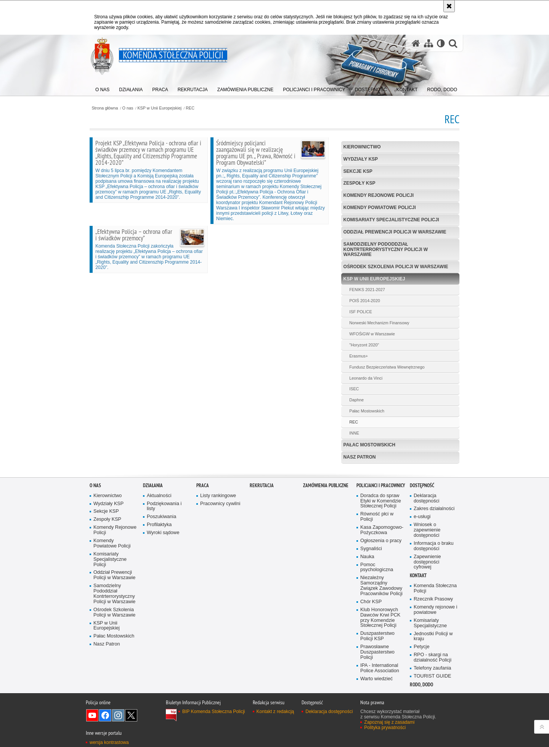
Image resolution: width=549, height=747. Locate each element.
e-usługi (422, 516)
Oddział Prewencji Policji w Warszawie (395, 232)
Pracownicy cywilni (220, 503)
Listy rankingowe (218, 495)
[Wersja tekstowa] (441, 43)
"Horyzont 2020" (364, 345)
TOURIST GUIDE (432, 676)
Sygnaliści (371, 548)
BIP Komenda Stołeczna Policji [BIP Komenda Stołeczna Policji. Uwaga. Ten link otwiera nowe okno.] (213, 711)
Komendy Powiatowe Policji (380, 207)
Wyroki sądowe (163, 532)
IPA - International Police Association (379, 668)
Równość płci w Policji (376, 517)
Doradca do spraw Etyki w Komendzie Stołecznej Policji (380, 501)
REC (190, 108)
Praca (202, 485)
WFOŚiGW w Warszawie (372, 334)
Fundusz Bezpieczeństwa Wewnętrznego (386, 367)
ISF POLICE (360, 311)
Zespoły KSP (360, 183)
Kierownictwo (362, 147)
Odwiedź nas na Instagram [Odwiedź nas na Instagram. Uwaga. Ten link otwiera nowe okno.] (118, 715)
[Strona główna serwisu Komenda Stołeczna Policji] (416, 43)
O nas (127, 108)
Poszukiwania (161, 516)
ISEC (354, 388)
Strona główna (105, 108)
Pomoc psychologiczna (376, 567)
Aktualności (159, 495)
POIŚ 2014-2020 (364, 300)
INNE (354, 433)
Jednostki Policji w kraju (433, 636)
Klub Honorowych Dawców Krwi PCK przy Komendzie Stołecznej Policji (380, 617)
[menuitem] (102, 88)
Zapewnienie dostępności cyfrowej (427, 562)
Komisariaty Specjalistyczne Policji (391, 219)
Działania (153, 485)
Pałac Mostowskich (366, 411)
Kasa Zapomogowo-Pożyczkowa (381, 530)
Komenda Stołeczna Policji (435, 588)
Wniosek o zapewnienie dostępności (427, 530)
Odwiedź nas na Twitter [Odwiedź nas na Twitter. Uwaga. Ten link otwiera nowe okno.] (131, 715)
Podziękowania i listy (164, 506)
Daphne (356, 400)
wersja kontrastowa (109, 742)
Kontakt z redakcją (275, 711)
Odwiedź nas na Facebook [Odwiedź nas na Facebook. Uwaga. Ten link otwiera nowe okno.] (105, 715)
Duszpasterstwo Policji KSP (377, 636)
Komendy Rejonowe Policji (379, 195)
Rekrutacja (262, 485)
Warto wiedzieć (376, 678)
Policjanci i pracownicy (380, 485)
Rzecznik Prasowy (433, 599)
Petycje (421, 646)
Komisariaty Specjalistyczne (430, 623)
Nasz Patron (360, 457)
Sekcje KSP (358, 171)
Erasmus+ (358, 356)
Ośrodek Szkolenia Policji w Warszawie (396, 266)
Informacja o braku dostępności (434, 546)
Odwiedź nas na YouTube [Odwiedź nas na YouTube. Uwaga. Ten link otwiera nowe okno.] (92, 715)
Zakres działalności (434, 508)
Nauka (367, 556)
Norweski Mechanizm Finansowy (379, 322)
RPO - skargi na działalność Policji (432, 657)
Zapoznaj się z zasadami (389, 722)
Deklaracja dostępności (426, 498)
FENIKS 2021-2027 (367, 289)
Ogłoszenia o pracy (380, 540)
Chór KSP (371, 601)
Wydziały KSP (361, 159)
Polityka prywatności (385, 727)
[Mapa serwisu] (428, 43)
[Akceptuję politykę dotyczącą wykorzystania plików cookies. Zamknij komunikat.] (449, 6)
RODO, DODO (421, 684)
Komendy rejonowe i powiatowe (435, 610)
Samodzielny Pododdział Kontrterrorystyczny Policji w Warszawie (386, 249)
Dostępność (422, 485)
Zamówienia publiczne (325, 485)
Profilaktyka (159, 524)
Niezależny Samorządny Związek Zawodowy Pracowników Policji (381, 585)
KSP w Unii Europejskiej (159, 108)
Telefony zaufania (432, 668)
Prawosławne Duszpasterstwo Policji (377, 652)
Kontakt (418, 575)
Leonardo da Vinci (365, 378)
